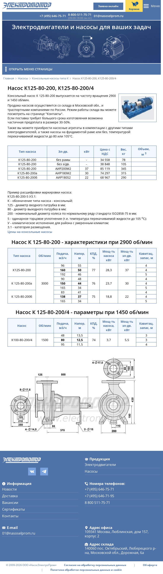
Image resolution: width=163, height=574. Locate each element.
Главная (8, 78)
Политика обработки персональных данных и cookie (86, 570)
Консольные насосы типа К (50, 78)
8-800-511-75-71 (79, 15)
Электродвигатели (100, 464)
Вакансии (10, 502)
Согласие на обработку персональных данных (95, 565)
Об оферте (150, 565)
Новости (9, 489)
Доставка (10, 496)
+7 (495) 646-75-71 (53, 16)
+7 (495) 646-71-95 (99, 496)
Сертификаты (13, 509)
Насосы (23, 78)
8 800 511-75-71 (97, 502)
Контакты (10, 516)
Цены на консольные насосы (30, 231)
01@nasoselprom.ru (108, 16)
